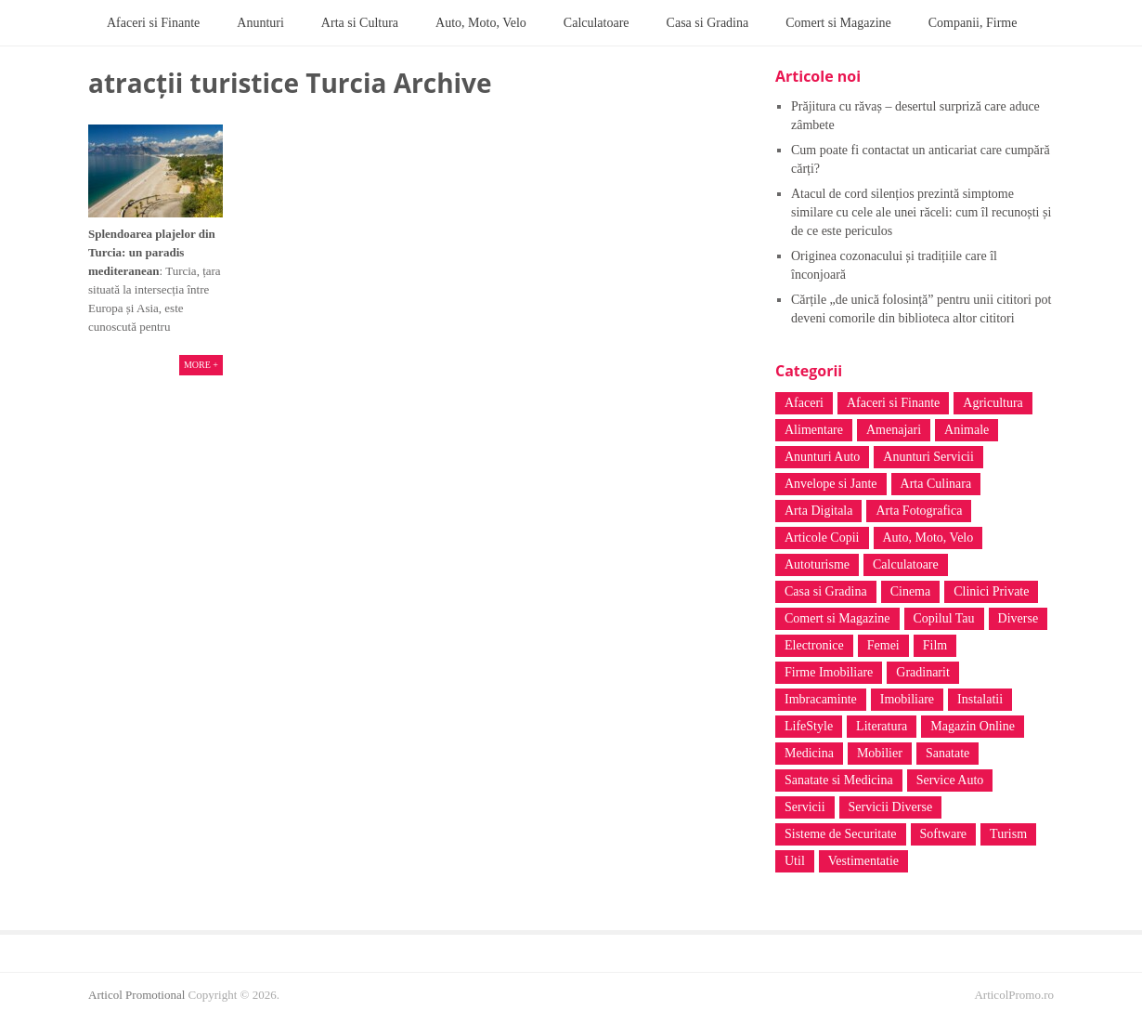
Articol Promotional (136, 995)
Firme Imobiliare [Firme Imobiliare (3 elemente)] (829, 672)
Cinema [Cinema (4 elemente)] (910, 591)
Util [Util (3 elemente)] (795, 861)
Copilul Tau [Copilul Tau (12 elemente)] (944, 618)
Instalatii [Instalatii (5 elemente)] (980, 699)
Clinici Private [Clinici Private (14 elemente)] (991, 591)
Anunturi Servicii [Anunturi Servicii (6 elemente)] (928, 457)
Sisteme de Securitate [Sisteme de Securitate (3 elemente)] (841, 834)
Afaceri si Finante (153, 23)
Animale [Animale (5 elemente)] (966, 430)
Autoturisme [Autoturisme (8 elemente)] (817, 564)
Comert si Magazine (838, 23)
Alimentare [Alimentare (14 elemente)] (814, 430)
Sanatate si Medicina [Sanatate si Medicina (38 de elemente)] (839, 780)
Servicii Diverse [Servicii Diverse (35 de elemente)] (891, 807)
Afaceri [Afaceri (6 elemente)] (804, 403)
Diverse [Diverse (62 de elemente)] (1018, 618)
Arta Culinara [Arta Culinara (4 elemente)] (936, 484)
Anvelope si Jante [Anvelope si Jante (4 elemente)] (831, 484)
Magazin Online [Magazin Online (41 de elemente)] (972, 726)
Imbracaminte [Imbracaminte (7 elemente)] (821, 699)
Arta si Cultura (359, 23)
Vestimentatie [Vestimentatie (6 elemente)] (863, 861)
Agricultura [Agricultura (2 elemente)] (993, 403)
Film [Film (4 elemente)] (935, 645)
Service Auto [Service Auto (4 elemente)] (950, 780)
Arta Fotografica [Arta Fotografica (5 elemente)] (919, 511)
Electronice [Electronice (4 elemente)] (814, 645)
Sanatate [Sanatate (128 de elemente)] (947, 753)
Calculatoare (596, 23)
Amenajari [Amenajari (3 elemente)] (893, 430)
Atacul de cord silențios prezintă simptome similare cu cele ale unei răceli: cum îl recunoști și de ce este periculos (921, 212)
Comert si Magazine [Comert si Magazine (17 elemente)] (837, 618)
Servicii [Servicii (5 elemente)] (805, 807)
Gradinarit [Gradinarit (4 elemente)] (923, 672)
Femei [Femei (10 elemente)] (883, 645)
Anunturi (260, 23)
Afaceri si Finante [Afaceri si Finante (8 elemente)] (893, 403)
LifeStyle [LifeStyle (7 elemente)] (809, 726)
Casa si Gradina (708, 23)
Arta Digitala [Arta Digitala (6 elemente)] (818, 511)
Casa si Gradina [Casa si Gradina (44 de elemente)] (826, 591)
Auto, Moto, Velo (480, 23)
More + (201, 365)
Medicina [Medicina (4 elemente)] (809, 753)
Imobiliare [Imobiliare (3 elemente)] (907, 699)
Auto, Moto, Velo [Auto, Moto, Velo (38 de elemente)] (928, 537)
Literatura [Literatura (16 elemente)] (881, 726)
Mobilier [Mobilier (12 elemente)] (879, 753)
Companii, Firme (973, 23)
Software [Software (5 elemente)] (943, 834)
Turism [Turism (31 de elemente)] (1008, 834)
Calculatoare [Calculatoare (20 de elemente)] (906, 564)
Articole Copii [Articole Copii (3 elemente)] (822, 537)
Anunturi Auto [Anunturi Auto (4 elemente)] (822, 457)
